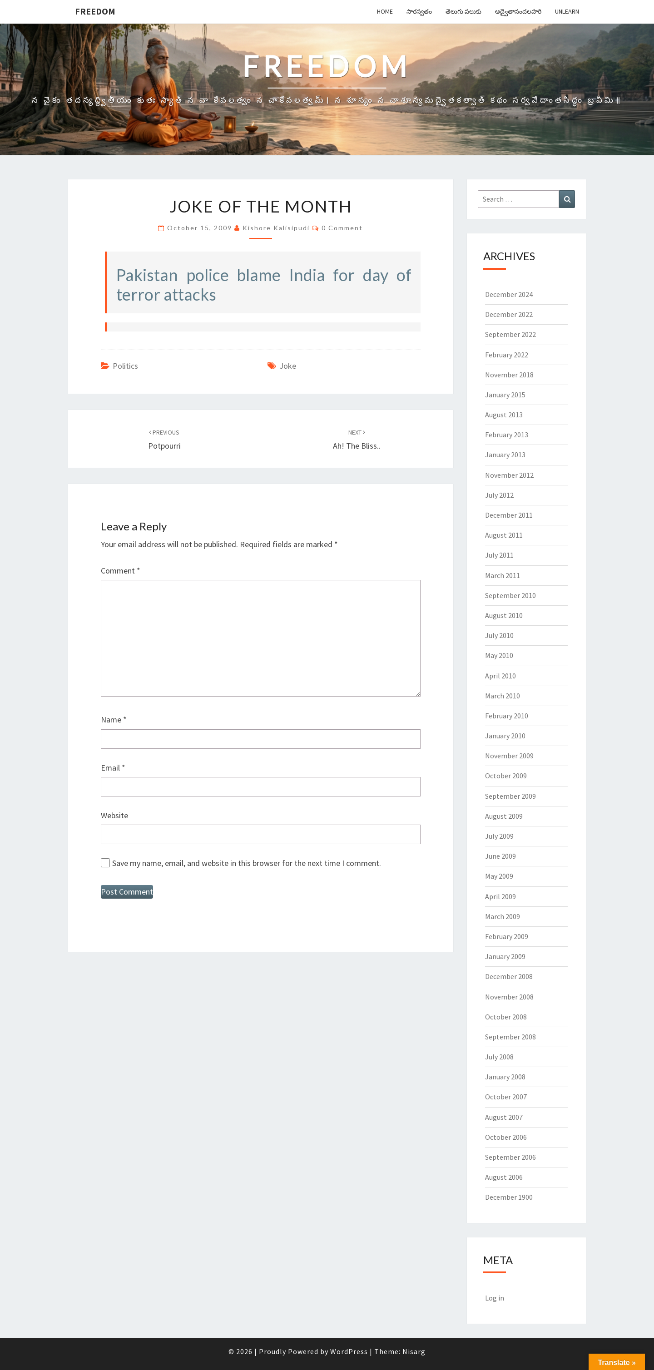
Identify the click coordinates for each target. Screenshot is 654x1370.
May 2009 (499, 875)
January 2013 (505, 454)
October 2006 (506, 1137)
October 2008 (506, 1016)
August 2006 (504, 1177)
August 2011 (504, 534)
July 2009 (499, 836)
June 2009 (500, 856)
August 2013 (504, 414)
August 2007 (504, 1117)
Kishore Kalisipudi (276, 228)
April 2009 (500, 896)
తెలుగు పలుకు (463, 11)
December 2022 (509, 314)
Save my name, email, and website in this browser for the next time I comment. (246, 863)
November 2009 (509, 755)
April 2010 (500, 675)
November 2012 (509, 475)
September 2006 (510, 1157)
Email (113, 767)
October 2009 (506, 775)
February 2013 (506, 434)
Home (385, 11)
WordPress (349, 1351)
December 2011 (509, 514)
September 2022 (510, 334)
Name (114, 719)
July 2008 (499, 1056)
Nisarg (414, 1351)
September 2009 (510, 796)
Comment (120, 570)
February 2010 (506, 715)
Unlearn (567, 11)
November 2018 (509, 374)
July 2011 (499, 554)
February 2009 (506, 936)
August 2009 (504, 816)
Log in (494, 1297)
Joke (287, 366)
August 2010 (504, 615)
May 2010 (499, 655)
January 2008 (505, 1076)
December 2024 (509, 294)
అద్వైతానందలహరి (518, 11)
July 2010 (499, 635)
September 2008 (510, 1036)
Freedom (95, 11)
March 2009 (502, 916)
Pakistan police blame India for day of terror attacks (263, 284)
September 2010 (510, 595)
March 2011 (502, 575)
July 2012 (499, 495)
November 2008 (509, 996)
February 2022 (506, 354)
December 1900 (509, 1197)
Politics (125, 366)
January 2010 (505, 735)
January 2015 (505, 394)
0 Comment (342, 228)
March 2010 (502, 695)
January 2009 (505, 956)
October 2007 (506, 1096)
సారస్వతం (419, 11)
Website (114, 815)
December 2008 (509, 976)
